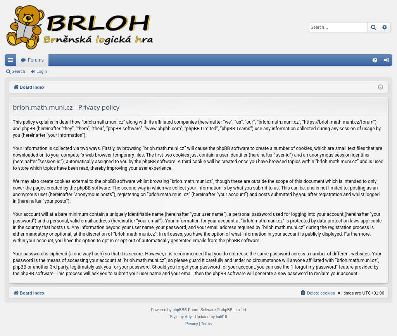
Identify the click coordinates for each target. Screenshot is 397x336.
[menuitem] (375, 60)
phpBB (178, 310)
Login (41, 71)
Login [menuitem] (388, 61)
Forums (36, 60)
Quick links (12, 61)
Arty (188, 317)
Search (18, 71)
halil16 (221, 317)
